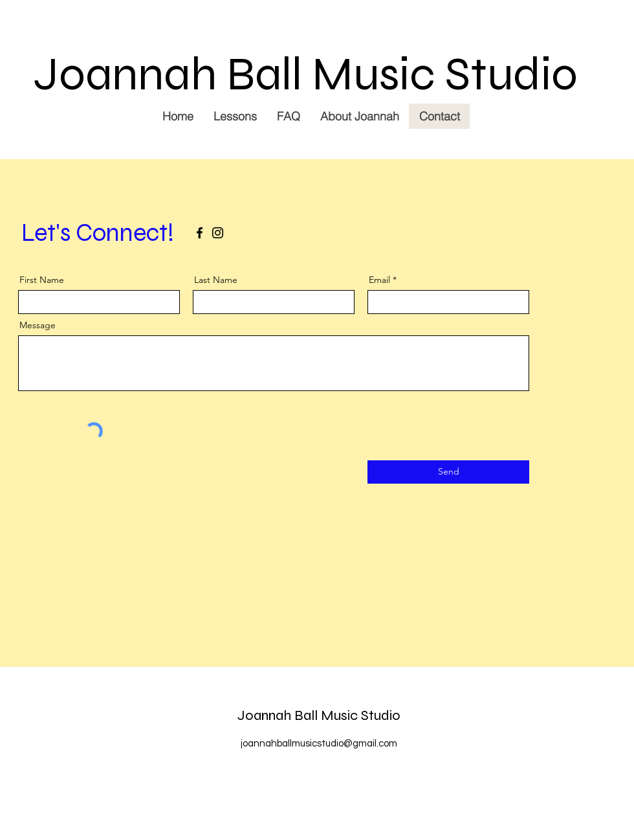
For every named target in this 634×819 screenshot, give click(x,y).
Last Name (215, 279)
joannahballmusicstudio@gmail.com (319, 743)
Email (379, 279)
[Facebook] (199, 232)
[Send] (448, 472)
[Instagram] (217, 232)
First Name (41, 279)
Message (37, 325)
